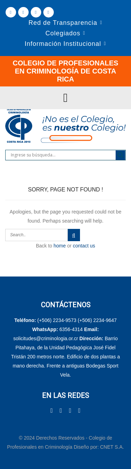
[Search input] (62, 155)
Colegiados (62, 33)
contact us (84, 245)
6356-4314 (71, 329)
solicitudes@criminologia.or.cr (46, 338)
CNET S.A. (112, 447)
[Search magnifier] (120, 155)
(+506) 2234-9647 (97, 320)
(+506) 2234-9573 (57, 320)
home (59, 245)
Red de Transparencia (62, 22)
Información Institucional (62, 43)
